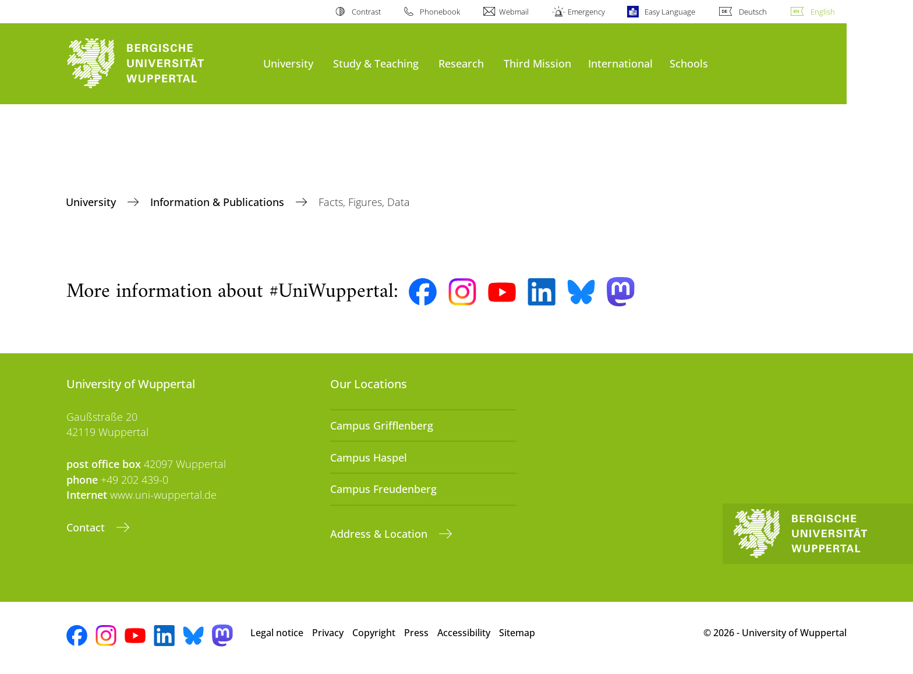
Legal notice (276, 632)
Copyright (373, 632)
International (620, 63)
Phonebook (440, 11)
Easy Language (670, 11)
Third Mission (537, 63)
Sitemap (517, 632)
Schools (689, 63)
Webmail (514, 11)
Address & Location (380, 534)
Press (416, 632)
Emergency (586, 11)
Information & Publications (218, 202)
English (823, 11)
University (288, 63)
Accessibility (463, 632)
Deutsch (753, 11)
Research (461, 63)
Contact (87, 527)
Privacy (328, 632)
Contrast (366, 11)
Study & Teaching (376, 63)
